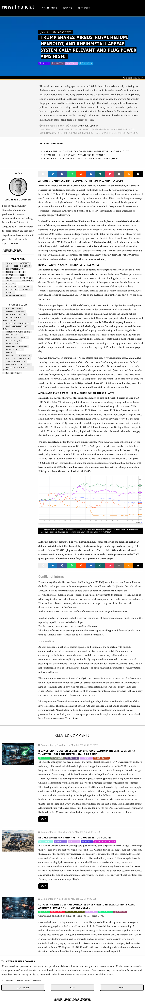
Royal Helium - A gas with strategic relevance (74, 155)
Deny (121, 987)
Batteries (23, 263)
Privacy (67, 998)
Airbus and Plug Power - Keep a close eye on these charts (82, 158)
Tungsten (10, 281)
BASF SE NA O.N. (12, 373)
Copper (8, 275)
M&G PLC (9, 352)
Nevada (26, 287)
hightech (26, 281)
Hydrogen (10, 290)
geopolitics (11, 287)
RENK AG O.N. (11, 344)
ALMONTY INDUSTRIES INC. (17, 332)
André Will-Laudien (88, 125)
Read (43, 819)
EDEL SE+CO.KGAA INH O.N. (17, 355)
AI (6, 266)
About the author (12, 249)
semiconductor (21, 266)
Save (72, 987)
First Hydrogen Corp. (15, 347)
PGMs (20, 272)
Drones (9, 293)
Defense (9, 284)
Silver (8, 278)
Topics (67, 8)
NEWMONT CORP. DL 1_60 (16, 323)
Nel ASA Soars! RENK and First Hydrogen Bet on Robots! (74, 837)
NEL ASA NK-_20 (12, 341)
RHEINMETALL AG (13, 335)
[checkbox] (2, 980)
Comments (49, 8)
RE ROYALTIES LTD (13, 350)
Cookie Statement (82, 998)
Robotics (26, 290)
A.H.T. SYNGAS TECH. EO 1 (16, 358)
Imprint (58, 998)
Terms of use (71, 718)
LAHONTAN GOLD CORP (15, 338)
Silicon (8, 263)
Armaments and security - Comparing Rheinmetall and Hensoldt (86, 151)
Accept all (23, 987)
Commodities (23, 278)
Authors (83, 8)
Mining (8, 272)
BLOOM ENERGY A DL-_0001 (17, 364)
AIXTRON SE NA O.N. (14, 312)
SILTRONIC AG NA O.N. (15, 315)
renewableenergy (14, 296)
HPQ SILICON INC (13, 309)
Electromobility (13, 269)
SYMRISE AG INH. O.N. (14, 361)
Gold (20, 275)
